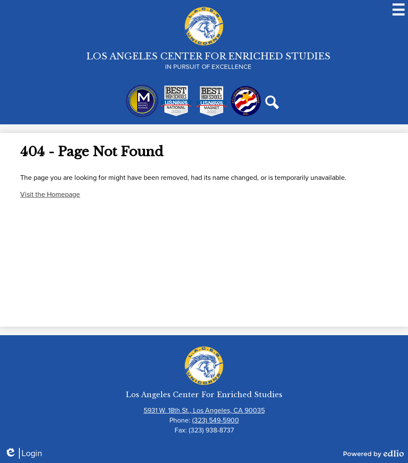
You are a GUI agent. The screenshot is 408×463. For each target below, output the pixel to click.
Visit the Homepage (50, 194)
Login (23, 453)
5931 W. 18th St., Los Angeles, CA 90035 (204, 410)
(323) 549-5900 (215, 420)
